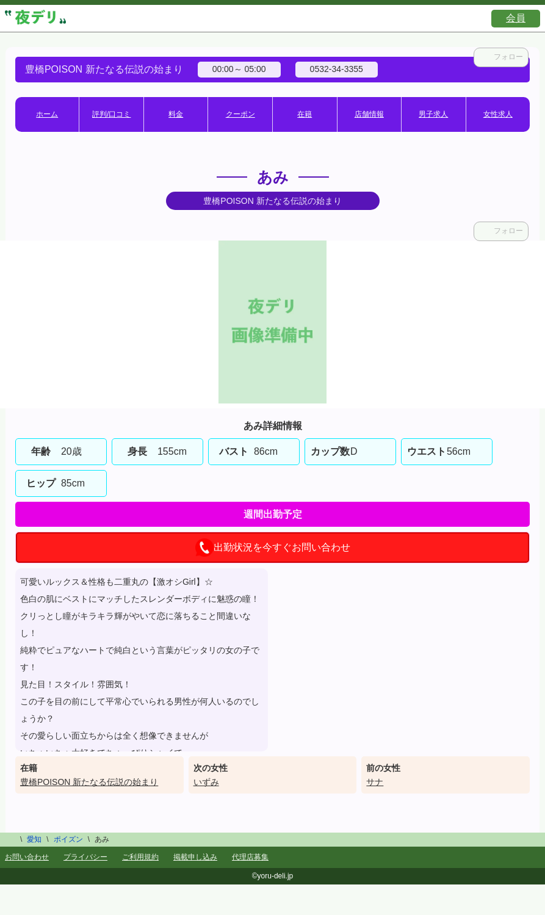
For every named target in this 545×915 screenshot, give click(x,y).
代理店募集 (250, 857)
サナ (374, 782)
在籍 (304, 114)
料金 (175, 114)
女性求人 (498, 114)
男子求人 (433, 114)
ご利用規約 (140, 857)
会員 (515, 18)
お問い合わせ (27, 857)
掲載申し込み (195, 857)
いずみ (206, 782)
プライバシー (85, 857)
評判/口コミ (111, 114)
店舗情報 (369, 114)
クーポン (240, 114)
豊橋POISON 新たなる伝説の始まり (89, 782)
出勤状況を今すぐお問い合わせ (272, 547)
